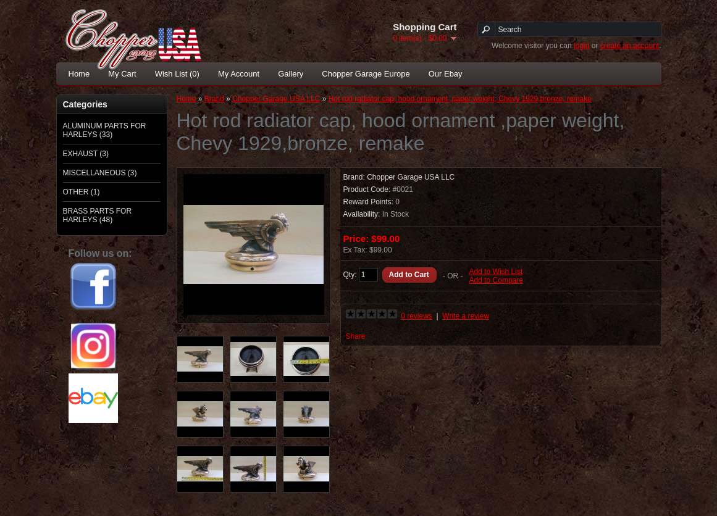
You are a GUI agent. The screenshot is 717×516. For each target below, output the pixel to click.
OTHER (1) (81, 192)
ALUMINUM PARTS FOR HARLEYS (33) (104, 130)
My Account (238, 73)
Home (79, 73)
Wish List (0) (177, 73)
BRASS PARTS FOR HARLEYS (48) (97, 215)
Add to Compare (496, 280)
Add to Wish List (496, 271)
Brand (214, 98)
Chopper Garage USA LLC (276, 98)
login (581, 45)
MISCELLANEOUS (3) (100, 173)
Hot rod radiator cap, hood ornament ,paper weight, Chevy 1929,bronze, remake (460, 98)
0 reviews (416, 316)
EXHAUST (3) (86, 153)
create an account (629, 45)
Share (356, 336)
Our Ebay (446, 73)
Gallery (290, 73)
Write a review (465, 316)
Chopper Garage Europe (365, 73)
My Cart (122, 73)
